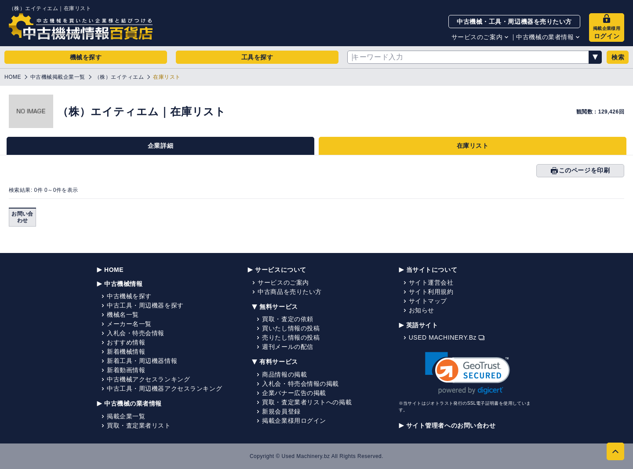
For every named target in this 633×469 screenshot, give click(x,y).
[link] (467, 373)
